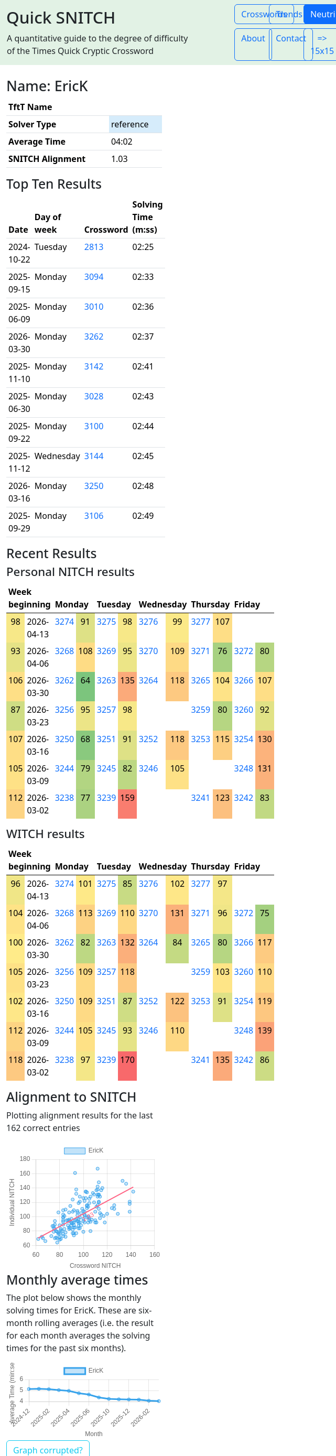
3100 (94, 426)
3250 (94, 486)
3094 (94, 276)
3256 (64, 709)
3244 (64, 768)
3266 (244, 680)
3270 (148, 651)
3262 (94, 336)
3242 (244, 797)
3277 (200, 621)
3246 (148, 768)
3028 (94, 396)
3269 (106, 651)
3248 (244, 768)
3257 (106, 709)
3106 (94, 515)
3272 (244, 651)
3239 (106, 797)
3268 (64, 651)
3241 (200, 797)
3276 (148, 621)
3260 (244, 709)
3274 (64, 621)
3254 (244, 739)
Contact (291, 38)
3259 (200, 709)
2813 (94, 247)
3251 (106, 739)
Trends (289, 14)
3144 (94, 456)
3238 (64, 797)
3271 (200, 651)
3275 (106, 621)
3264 (148, 680)
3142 (94, 366)
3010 (94, 306)
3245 (106, 768)
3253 (200, 739)
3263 (106, 680)
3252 (148, 739)
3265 (200, 680)
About (253, 38)
